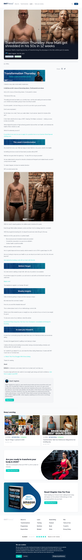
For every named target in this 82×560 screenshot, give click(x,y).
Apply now (7, 281)
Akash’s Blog (52, 519)
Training (39, 523)
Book (50, 526)
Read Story (10, 400)
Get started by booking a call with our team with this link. (19, 260)
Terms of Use (67, 523)
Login (76, 3)
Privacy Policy (67, 529)
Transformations (24, 3)
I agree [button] (19, 556)
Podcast (51, 523)
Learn (32, 3)
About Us (17, 3)
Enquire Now (24, 529)
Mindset (39, 529)
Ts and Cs (65, 526)
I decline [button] (25, 556)
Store (50, 529)
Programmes (24, 526)
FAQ (64, 519)
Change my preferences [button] (59, 556)
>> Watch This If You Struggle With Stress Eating (17, 356)
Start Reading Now (51, 502)
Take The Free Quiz (12, 470)
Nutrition (39, 526)
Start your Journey (39, 3)
